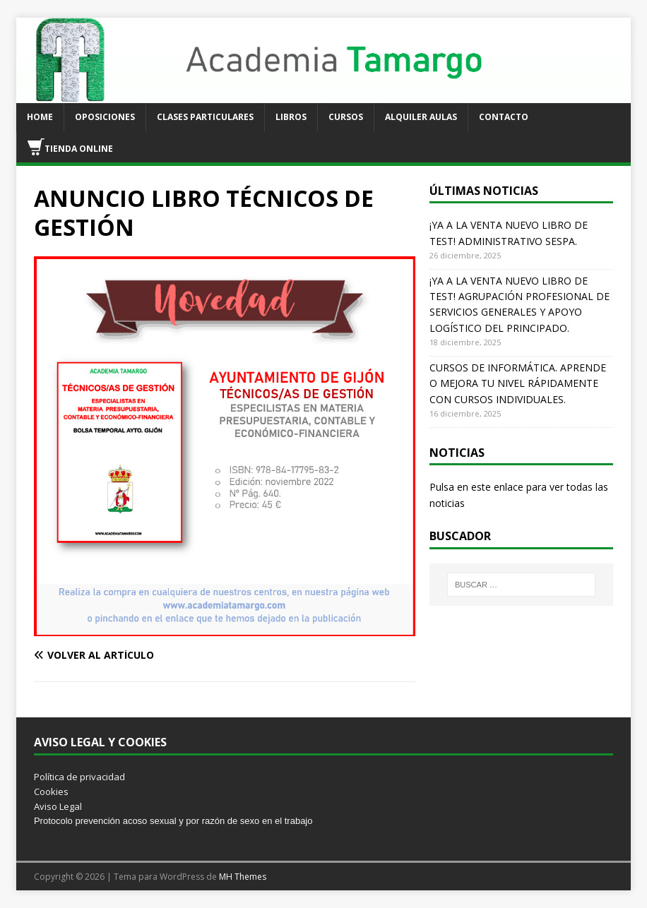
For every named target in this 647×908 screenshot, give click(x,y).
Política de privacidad (79, 776)
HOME (40, 117)
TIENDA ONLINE (70, 146)
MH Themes (242, 877)
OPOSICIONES (105, 117)
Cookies (51, 791)
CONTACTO (503, 117)
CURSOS (345, 117)
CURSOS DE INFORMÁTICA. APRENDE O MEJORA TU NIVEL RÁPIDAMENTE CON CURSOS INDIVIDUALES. (517, 383)
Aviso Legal (58, 806)
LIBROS (291, 117)
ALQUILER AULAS (421, 117)
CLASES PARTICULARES (205, 117)
